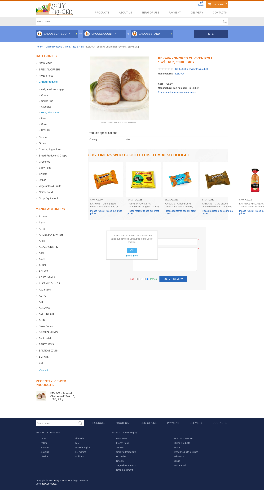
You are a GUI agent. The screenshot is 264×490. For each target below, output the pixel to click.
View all (43, 370)
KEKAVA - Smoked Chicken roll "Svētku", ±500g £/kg (62, 396)
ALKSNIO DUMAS (49, 283)
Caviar (44, 124)
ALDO (42, 265)
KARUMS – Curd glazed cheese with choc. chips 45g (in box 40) (217, 206)
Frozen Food (46, 75)
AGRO (42, 295)
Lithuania (79, 438)
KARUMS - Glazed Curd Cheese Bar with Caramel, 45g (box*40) (179, 206)
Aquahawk (45, 289)
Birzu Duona (46, 326)
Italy (77, 443)
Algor (42, 222)
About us (125, 12)
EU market (80, 452)
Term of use (150, 12)
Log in (201, 2)
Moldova (79, 456)
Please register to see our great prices (177, 92)
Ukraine (44, 456)
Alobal (42, 259)
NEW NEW (45, 63)
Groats (43, 143)
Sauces (43, 137)
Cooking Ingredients (50, 149)
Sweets (43, 174)
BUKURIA (44, 356)
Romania (44, 447)
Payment (175, 12)
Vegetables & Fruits (50, 186)
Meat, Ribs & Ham (50, 112)
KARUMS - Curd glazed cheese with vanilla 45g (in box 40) (104, 206)
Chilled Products (48, 81)
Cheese (45, 95)
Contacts (220, 12)
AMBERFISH (46, 314)
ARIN (42, 320)
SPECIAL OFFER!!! (50, 69)
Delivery (196, 12)
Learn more (132, 255)
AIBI (41, 253)
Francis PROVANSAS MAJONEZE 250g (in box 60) (143, 205)
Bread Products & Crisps (53, 155)
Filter (211, 33)
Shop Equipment (48, 198)
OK (132, 250)
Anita (42, 228)
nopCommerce (49, 483)
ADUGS (43, 271)
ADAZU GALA (47, 277)
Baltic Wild (45, 338)
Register (201, 5)
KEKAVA (179, 73)
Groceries (44, 161)
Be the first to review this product (191, 69)
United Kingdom (83, 447)
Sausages (46, 106)
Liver (43, 118)
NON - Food (46, 192)
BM (41, 362)
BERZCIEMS (46, 344)
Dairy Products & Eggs (52, 89)
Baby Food (45, 167)
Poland (44, 443)
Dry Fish (45, 130)
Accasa (43, 216)
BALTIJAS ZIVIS (48, 350)
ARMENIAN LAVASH (51, 234)
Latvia (43, 438)
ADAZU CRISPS (48, 247)
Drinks (42, 180)
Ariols (42, 240)
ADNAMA (44, 308)
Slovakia (44, 452)
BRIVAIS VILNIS (48, 332)
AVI (41, 301)
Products (102, 12)
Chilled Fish (47, 101)
